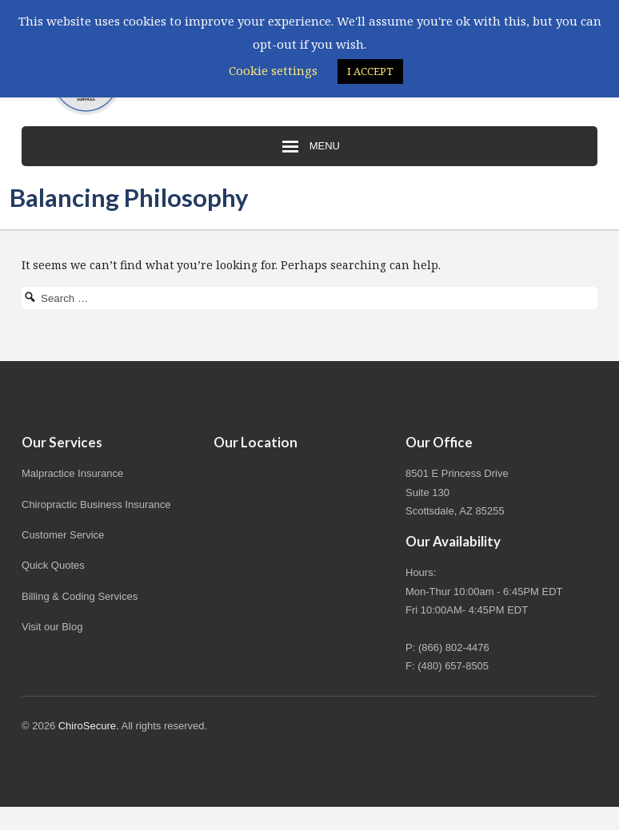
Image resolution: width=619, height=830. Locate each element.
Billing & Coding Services (80, 596)
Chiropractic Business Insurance (96, 504)
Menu (309, 147)
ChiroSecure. (88, 726)
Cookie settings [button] (273, 70)
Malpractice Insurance (72, 473)
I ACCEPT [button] (370, 71)
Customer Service (63, 535)
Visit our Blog (52, 627)
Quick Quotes (53, 565)
